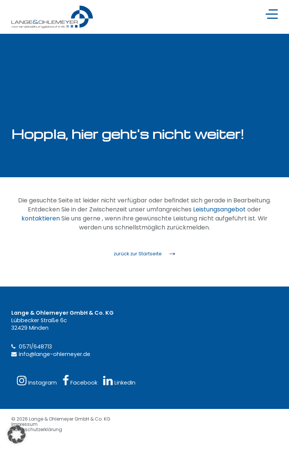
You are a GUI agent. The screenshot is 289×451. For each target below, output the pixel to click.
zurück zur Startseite (138, 253)
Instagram (37, 380)
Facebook (79, 380)
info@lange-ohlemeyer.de (54, 354)
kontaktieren (40, 218)
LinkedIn (119, 380)
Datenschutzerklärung (36, 429)
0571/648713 (35, 346)
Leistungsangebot (219, 209)
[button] (16, 434)
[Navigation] (272, 14)
